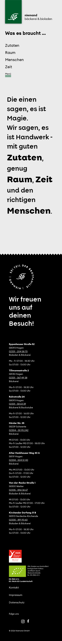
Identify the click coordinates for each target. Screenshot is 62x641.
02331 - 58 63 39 (17, 403)
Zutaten (12, 45)
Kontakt (14, 587)
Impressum (15, 595)
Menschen (14, 59)
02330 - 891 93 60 (18, 519)
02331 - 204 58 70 (18, 351)
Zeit (8, 66)
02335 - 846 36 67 (18, 489)
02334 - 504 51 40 (18, 460)
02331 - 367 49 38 (18, 377)
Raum (10, 52)
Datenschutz (16, 602)
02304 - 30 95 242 (18, 430)
